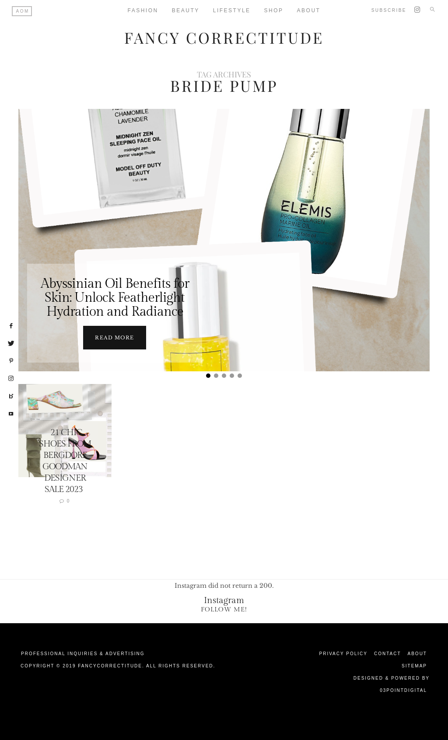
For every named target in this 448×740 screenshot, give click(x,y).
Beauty (186, 10)
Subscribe (388, 10)
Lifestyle (232, 10)
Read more (114, 338)
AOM (22, 11)
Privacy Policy (343, 653)
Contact (387, 653)
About (417, 653)
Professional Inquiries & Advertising (83, 653)
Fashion (143, 10)
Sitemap (414, 665)
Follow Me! (224, 609)
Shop (274, 10)
